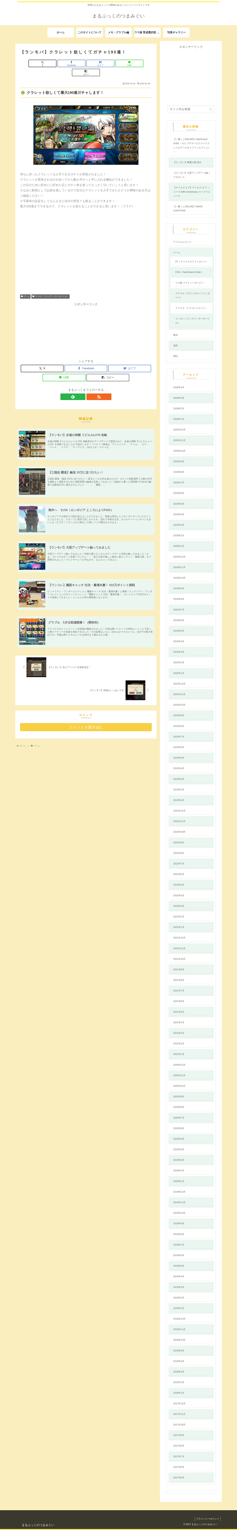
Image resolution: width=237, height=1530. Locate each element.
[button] (130, 63)
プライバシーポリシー (207, 1518)
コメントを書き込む (86, 719)
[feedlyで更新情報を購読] (82, 387)
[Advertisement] (86, 321)
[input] (191, 109)
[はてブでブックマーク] (85, 63)
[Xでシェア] (41, 63)
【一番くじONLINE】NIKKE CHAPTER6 (188, 208)
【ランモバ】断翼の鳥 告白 (187, 162)
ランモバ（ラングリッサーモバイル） (50, 287)
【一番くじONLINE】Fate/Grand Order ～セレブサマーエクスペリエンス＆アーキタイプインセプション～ (191, 145)
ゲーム (25, 287)
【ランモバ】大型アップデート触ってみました (191, 175)
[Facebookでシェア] (63, 63)
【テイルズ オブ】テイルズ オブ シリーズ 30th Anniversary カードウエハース (191, 191)
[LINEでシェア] (107, 63)
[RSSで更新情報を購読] (89, 387)
